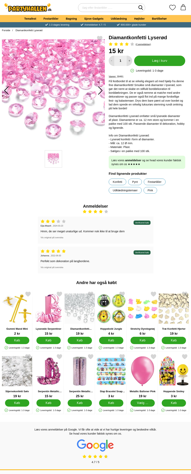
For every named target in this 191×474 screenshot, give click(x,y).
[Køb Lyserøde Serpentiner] (48, 340)
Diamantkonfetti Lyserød (29, 30)
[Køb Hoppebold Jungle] (111, 340)
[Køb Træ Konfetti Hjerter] (174, 340)
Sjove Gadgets (93, 18)
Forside (6, 30)
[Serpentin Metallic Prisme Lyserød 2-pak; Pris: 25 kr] (80, 376)
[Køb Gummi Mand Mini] (17, 340)
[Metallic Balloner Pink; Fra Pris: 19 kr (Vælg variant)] (142, 376)
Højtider (139, 18)
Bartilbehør (159, 18)
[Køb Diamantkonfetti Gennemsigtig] (80, 340)
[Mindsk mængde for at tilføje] (111, 61)
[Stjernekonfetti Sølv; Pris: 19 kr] (17, 376)
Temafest (30, 18)
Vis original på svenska (52, 237)
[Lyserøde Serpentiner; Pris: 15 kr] (48, 313)
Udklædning (119, 18)
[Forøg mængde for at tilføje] (129, 61)
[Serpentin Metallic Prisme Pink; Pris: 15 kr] (48, 376)
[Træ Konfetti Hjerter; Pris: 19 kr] (174, 313)
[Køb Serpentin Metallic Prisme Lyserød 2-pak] (80, 403)
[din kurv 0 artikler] (183, 8)
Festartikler (51, 18)
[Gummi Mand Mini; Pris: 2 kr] (17, 313)
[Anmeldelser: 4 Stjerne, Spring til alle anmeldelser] (147, 44)
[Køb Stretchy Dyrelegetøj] (142, 340)
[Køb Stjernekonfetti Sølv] (17, 403)
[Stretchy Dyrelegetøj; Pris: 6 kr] (142, 313)
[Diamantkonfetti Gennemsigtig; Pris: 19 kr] (80, 313)
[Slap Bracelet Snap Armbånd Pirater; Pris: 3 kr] (111, 376)
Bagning (71, 18)
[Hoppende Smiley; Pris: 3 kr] (174, 376)
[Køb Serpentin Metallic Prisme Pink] (48, 403)
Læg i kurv (159, 60)
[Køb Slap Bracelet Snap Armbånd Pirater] (111, 403)
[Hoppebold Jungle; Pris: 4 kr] (111, 313)
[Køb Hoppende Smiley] (174, 403)
